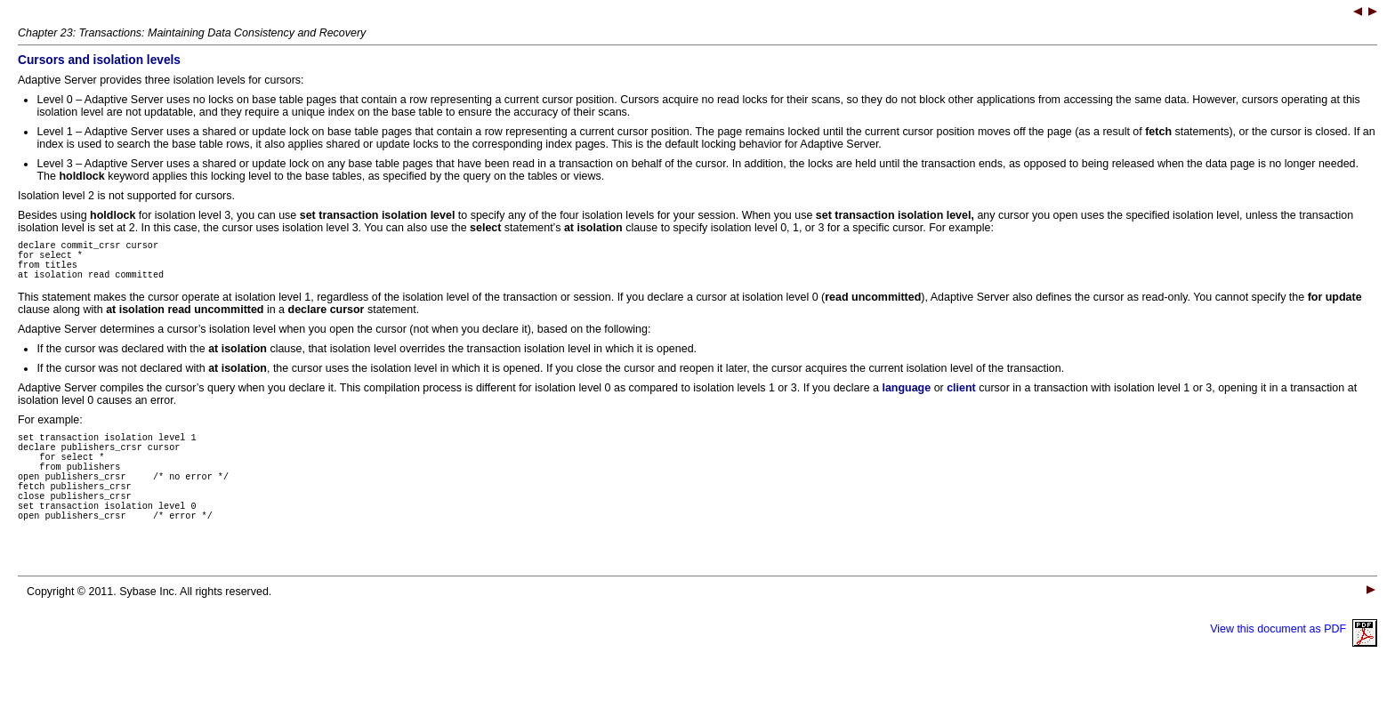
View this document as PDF (1293, 663)
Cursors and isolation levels (99, 60)
